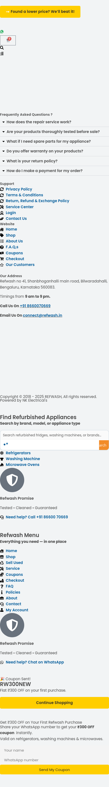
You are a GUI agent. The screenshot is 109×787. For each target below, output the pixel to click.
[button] (54, 122)
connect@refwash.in (42, 315)
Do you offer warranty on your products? (45, 151)
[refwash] (54, 358)
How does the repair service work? (39, 121)
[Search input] (55, 435)
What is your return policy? (32, 161)
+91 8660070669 (35, 305)
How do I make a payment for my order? (45, 170)
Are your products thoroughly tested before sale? (53, 131)
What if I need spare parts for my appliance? (49, 141)
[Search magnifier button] (104, 445)
